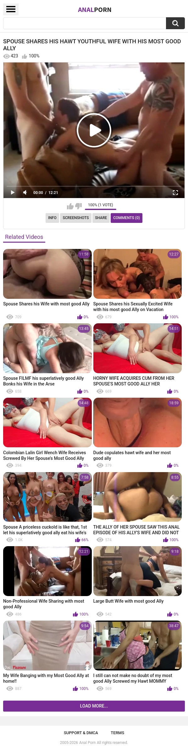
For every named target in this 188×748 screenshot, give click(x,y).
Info (52, 218)
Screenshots (76, 218)
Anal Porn (87, 742)
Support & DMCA (81, 732)
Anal (95, 9)
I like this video (70, 206)
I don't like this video (78, 206)
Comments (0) (126, 218)
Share (101, 218)
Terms (117, 732)
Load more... (94, 705)
